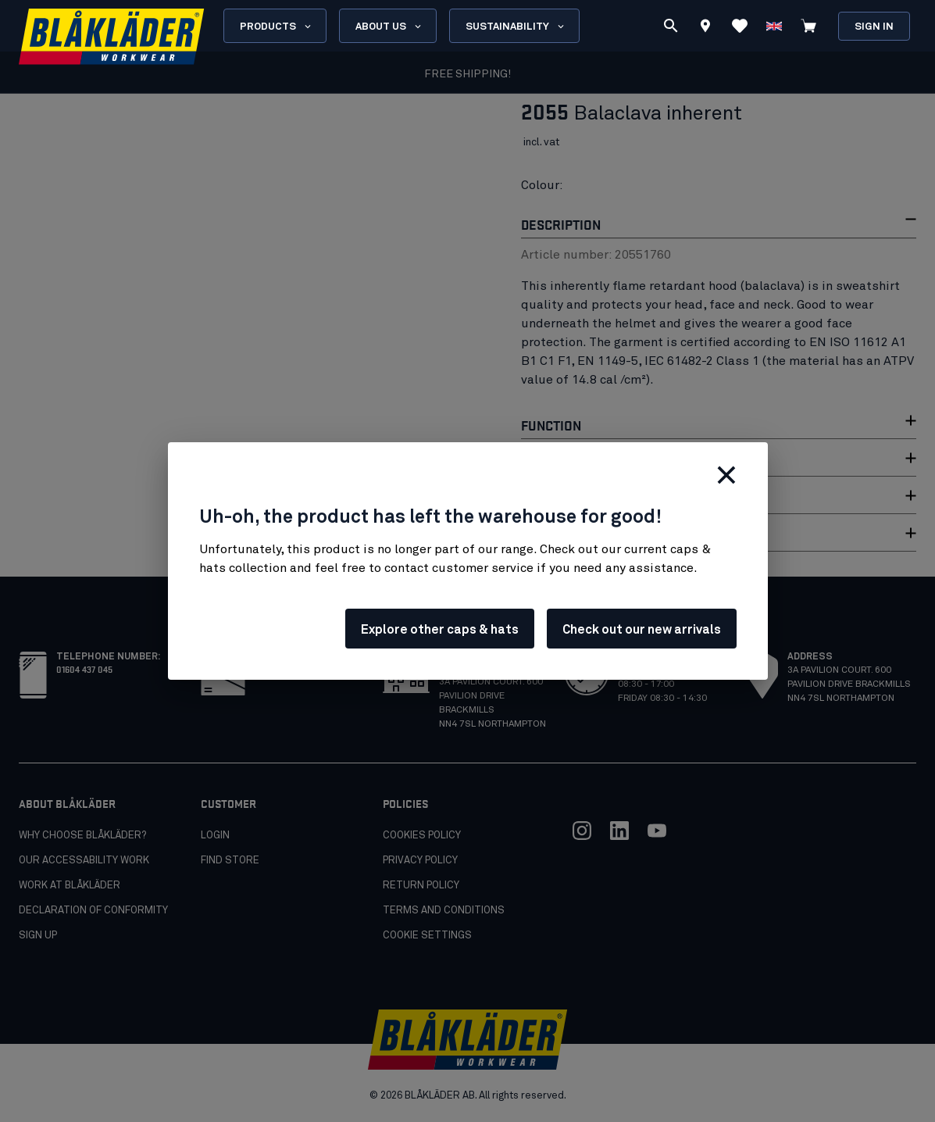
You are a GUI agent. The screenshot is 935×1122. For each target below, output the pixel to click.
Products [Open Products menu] (276, 26)
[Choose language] (774, 26)
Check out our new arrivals (641, 630)
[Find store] (705, 28)
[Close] (726, 475)
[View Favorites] (740, 26)
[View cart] (808, 26)
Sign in (874, 27)
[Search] (671, 26)
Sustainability (516, 26)
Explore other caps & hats (440, 630)
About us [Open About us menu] (389, 26)
